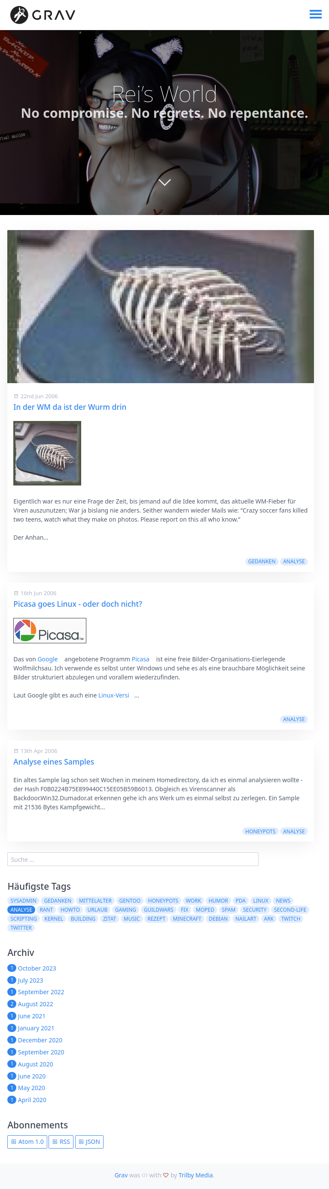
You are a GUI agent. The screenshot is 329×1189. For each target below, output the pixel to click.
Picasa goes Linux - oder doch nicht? (77, 604)
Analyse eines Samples (53, 761)
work (193, 900)
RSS (61, 1141)
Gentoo (130, 900)
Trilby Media (196, 1175)
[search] (133, 859)
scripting (23, 918)
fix (184, 909)
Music (132, 918)
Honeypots (260, 831)
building (83, 918)
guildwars (159, 909)
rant (46, 909)
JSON (89, 1141)
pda (241, 900)
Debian (218, 918)
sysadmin (23, 900)
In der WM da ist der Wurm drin (69, 407)
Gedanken (262, 561)
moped (205, 909)
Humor (218, 900)
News (283, 900)
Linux (260, 900)
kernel (54, 918)
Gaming (125, 909)
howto (70, 909)
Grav (121, 1175)
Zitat (109, 918)
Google (47, 659)
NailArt (245, 918)
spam (229, 909)
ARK (269, 918)
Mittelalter (95, 900)
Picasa (140, 659)
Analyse (294, 561)
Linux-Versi (113, 695)
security (255, 909)
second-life (290, 909)
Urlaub (98, 909)
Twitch (291, 918)
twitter (21, 927)
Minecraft (187, 918)
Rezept (156, 918)
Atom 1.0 (27, 1141)
